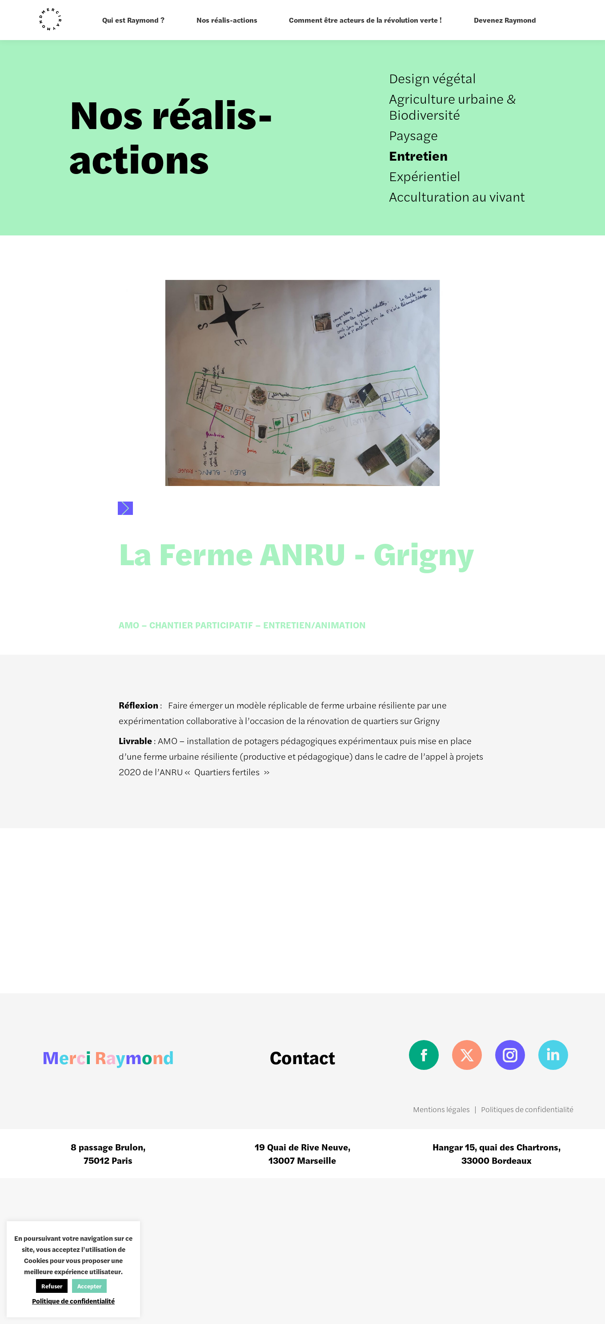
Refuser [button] (51, 1286)
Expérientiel (425, 175)
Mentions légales (441, 1109)
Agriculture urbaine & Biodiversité (452, 106)
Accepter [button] (89, 1286)
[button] (125, 508)
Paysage (413, 134)
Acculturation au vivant (457, 196)
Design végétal (432, 77)
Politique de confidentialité (73, 1300)
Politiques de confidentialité (527, 1109)
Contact (302, 1056)
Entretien (418, 155)
